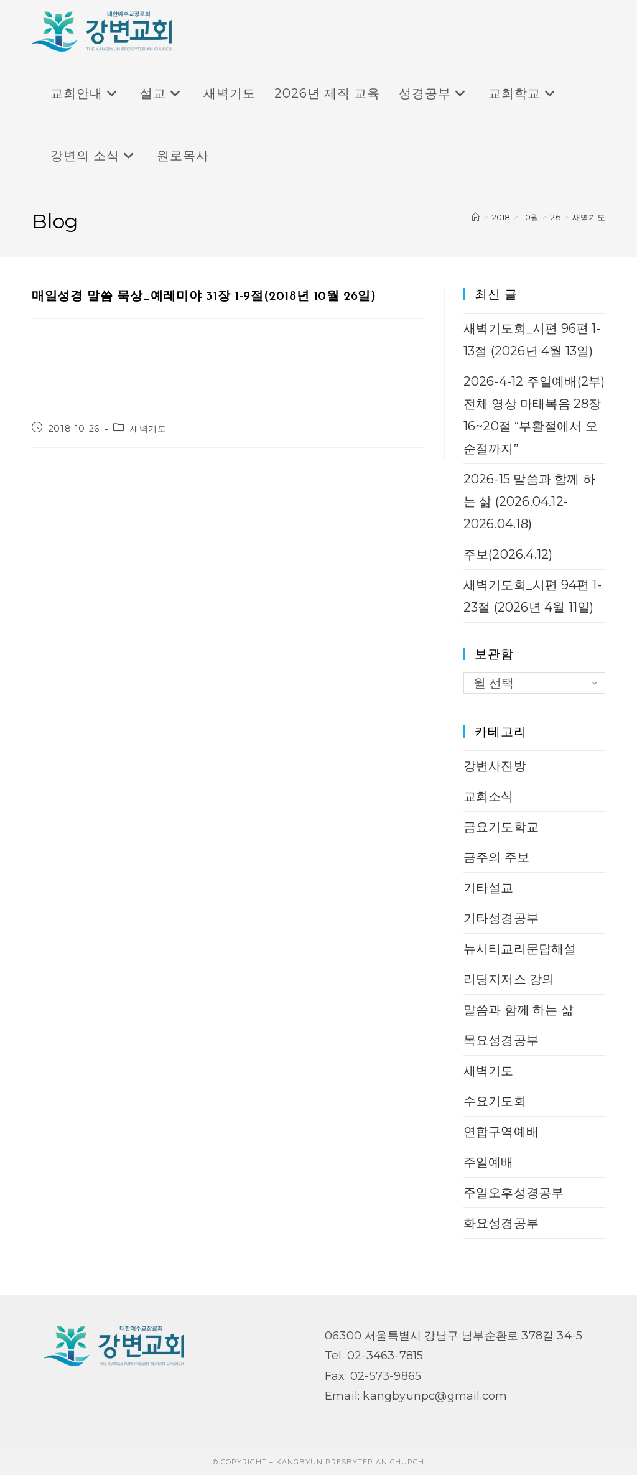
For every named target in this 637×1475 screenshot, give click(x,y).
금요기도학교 (501, 826)
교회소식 (488, 796)
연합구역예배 (501, 1131)
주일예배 (488, 1162)
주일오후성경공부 (513, 1192)
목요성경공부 (501, 1040)
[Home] (476, 217)
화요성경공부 (501, 1223)
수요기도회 (494, 1101)
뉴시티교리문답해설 (520, 948)
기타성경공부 (501, 918)
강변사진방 (494, 765)
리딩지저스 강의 (509, 979)
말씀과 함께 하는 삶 (518, 1009)
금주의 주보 (496, 857)
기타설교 (488, 887)
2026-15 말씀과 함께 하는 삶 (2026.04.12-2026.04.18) (529, 501)
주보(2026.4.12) (508, 554)
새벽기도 (588, 217)
